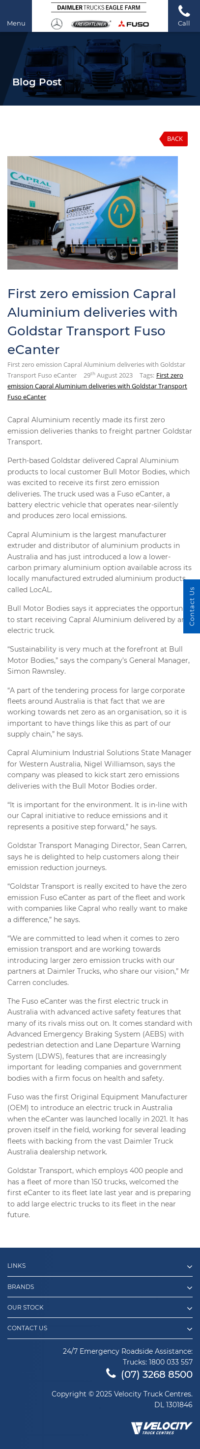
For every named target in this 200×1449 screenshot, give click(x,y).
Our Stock (100, 1308)
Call (184, 15)
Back (175, 138)
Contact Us (100, 1329)
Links (100, 1266)
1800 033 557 (171, 1362)
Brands (100, 1288)
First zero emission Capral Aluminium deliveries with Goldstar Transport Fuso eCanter (97, 386)
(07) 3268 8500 (149, 1374)
